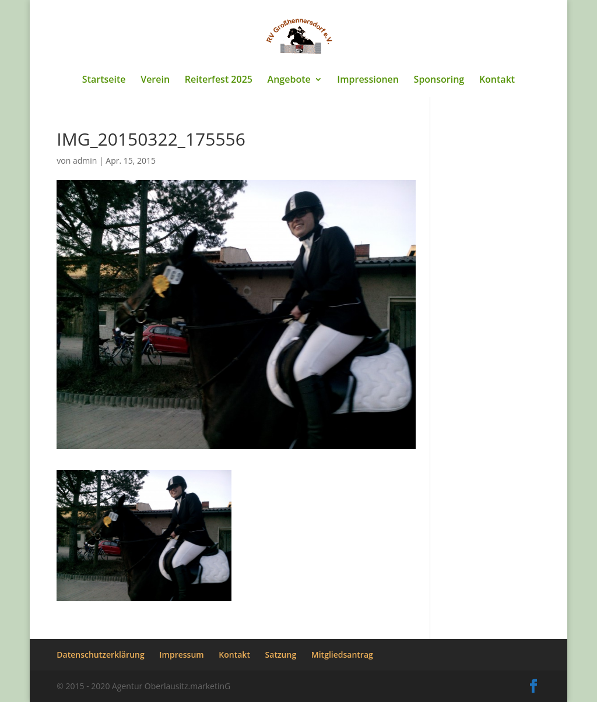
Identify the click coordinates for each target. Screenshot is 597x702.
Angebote (289, 80)
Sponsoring (439, 80)
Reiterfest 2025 (218, 80)
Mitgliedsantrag (342, 654)
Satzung (281, 654)
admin (85, 160)
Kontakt (497, 80)
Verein (155, 80)
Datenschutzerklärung (100, 654)
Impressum (181, 654)
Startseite (104, 80)
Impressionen (368, 80)
